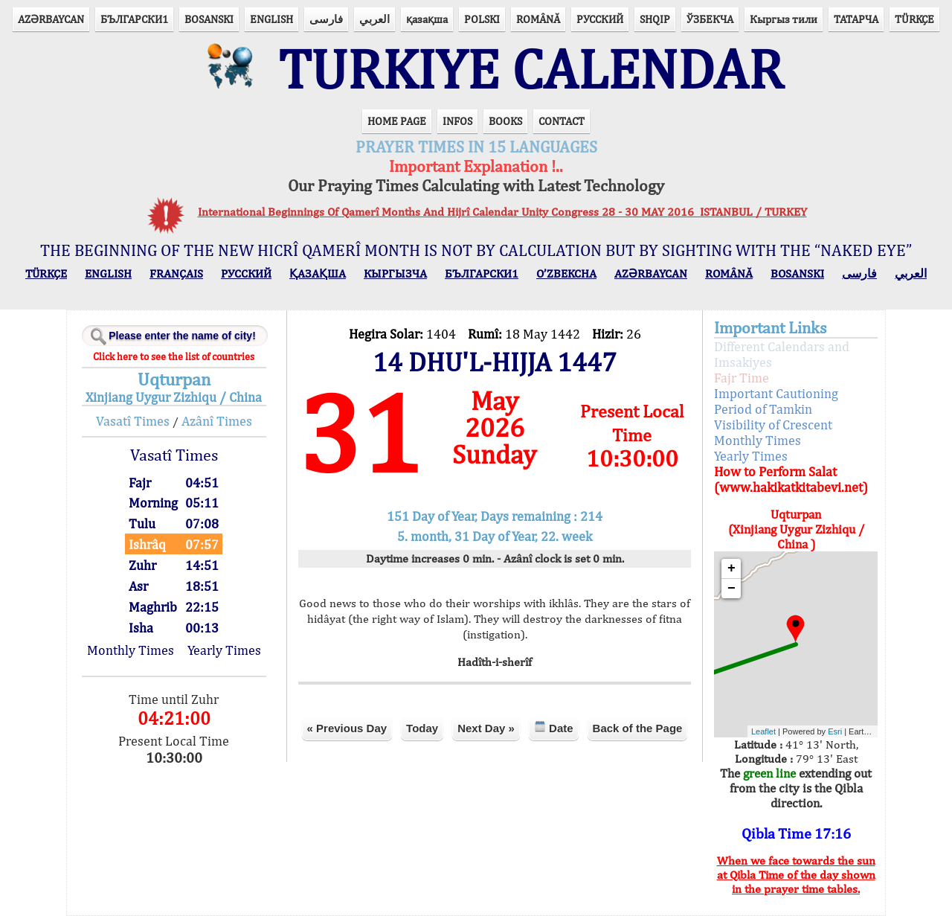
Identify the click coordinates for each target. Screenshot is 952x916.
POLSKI (482, 19)
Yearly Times (224, 650)
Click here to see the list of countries (173, 356)
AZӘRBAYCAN (51, 19)
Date (553, 727)
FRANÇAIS (176, 273)
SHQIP (655, 19)
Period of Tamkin (763, 409)
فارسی (326, 19)
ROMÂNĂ (538, 19)
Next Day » (486, 728)
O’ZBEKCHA (566, 273)
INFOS (457, 121)
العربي (374, 19)
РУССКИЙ (599, 19)
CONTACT (561, 121)
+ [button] (731, 568)
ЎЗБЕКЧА (709, 19)
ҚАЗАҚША (317, 273)
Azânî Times (216, 421)
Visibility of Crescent (773, 424)
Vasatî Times (133, 421)
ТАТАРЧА (856, 19)
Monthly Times (130, 650)
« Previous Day (347, 728)
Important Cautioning (776, 393)
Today (422, 728)
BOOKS (505, 121)
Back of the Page (638, 728)
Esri (835, 731)
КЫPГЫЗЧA (395, 273)
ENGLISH (271, 19)
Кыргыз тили (783, 19)
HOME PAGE (396, 121)
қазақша (427, 19)
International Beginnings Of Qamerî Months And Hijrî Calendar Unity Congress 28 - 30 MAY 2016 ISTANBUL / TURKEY (502, 212)
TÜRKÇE (914, 19)
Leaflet (763, 731)
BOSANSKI (209, 19)
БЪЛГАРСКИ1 (134, 19)
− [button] (731, 589)
